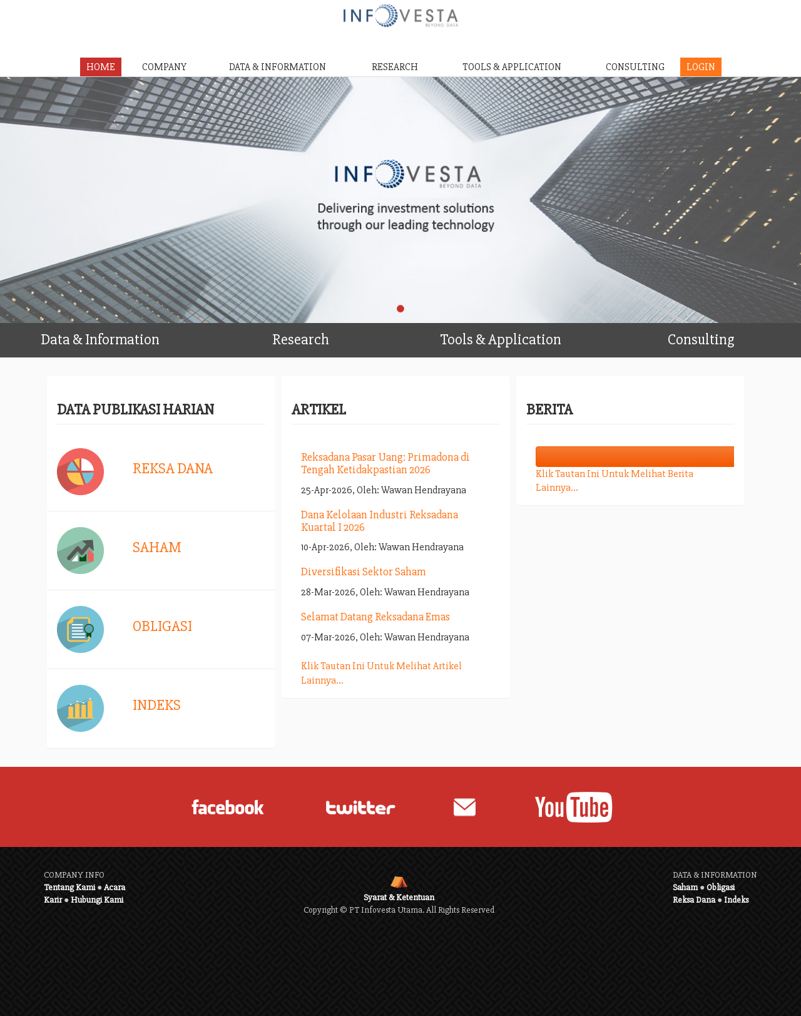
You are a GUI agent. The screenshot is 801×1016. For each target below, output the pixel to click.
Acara (114, 887)
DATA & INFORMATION (277, 67)
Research (336, 336)
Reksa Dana (173, 468)
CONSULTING (635, 67)
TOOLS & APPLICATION (511, 67)
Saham (157, 547)
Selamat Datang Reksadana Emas (375, 616)
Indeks (157, 705)
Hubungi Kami (97, 900)
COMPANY (164, 67)
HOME (100, 67)
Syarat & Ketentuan (399, 897)
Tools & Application (520, 336)
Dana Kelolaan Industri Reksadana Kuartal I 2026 (379, 521)
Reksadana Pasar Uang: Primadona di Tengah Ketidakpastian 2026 (385, 463)
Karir (53, 900)
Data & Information (120, 336)
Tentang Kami (69, 887)
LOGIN (700, 67)
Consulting (730, 336)
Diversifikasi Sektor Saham (363, 571)
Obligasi (162, 626)
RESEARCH (395, 67)
